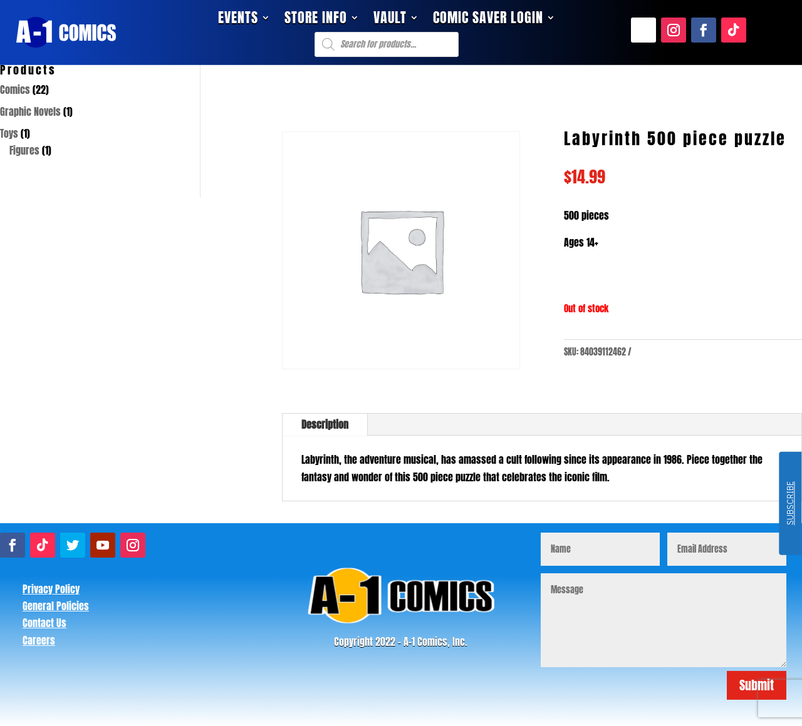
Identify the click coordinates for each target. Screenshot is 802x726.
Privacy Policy (51, 588)
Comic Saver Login (488, 20)
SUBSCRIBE (790, 504)
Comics (15, 89)
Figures (24, 150)
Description (324, 424)
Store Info (315, 20)
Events (238, 20)
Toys (9, 133)
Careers (39, 640)
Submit (756, 685)
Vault (390, 20)
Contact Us (44, 622)
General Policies (56, 605)
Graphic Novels (30, 111)
